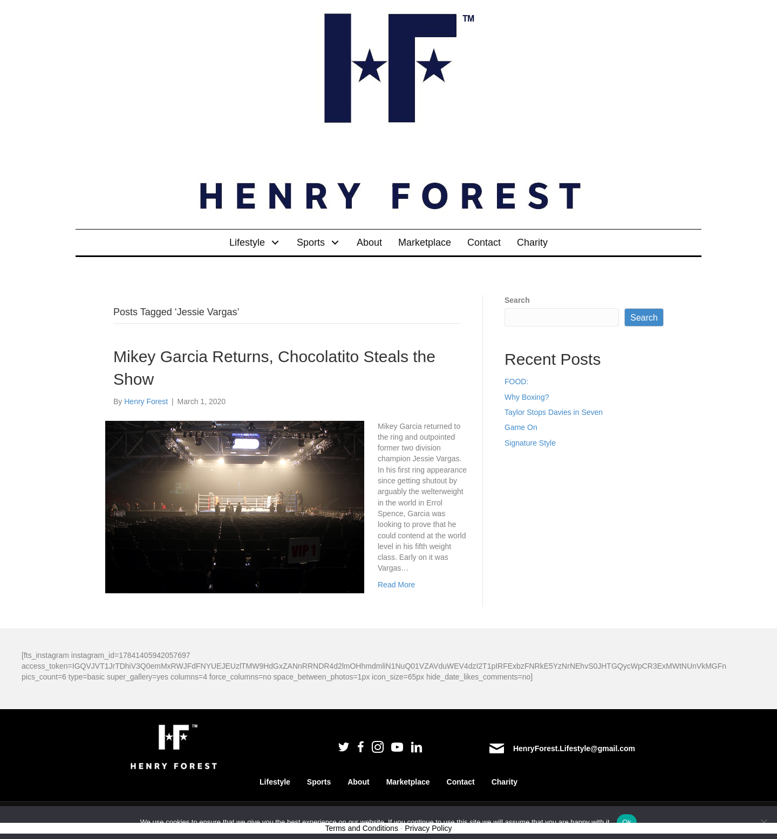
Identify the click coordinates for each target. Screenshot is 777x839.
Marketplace (408, 782)
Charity (504, 782)
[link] (255, 242)
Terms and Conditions (361, 828)
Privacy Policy (428, 828)
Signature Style (530, 443)
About (358, 782)
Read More (396, 584)
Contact (461, 782)
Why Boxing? (527, 397)
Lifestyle (275, 782)
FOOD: (516, 381)
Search (517, 300)
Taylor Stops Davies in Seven (554, 412)
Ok (626, 822)
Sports (319, 782)
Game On (521, 427)
